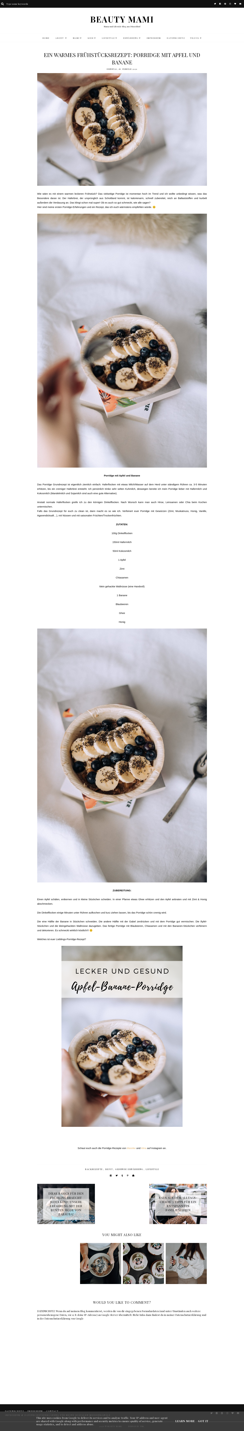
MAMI (76, 38)
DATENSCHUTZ (176, 38)
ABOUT (60, 38)
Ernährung (130, 38)
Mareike (131, 1148)
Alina (143, 1148)
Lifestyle (152, 1169)
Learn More (185, 1421)
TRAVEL (194, 38)
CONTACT (52, 1411)
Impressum (154, 38)
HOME (45, 38)
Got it (203, 1421)
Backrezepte (94, 1169)
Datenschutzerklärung (188, 1315)
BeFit (109, 1169)
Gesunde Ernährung (129, 1169)
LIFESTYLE (108, 38)
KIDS (91, 38)
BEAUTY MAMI (122, 19)
